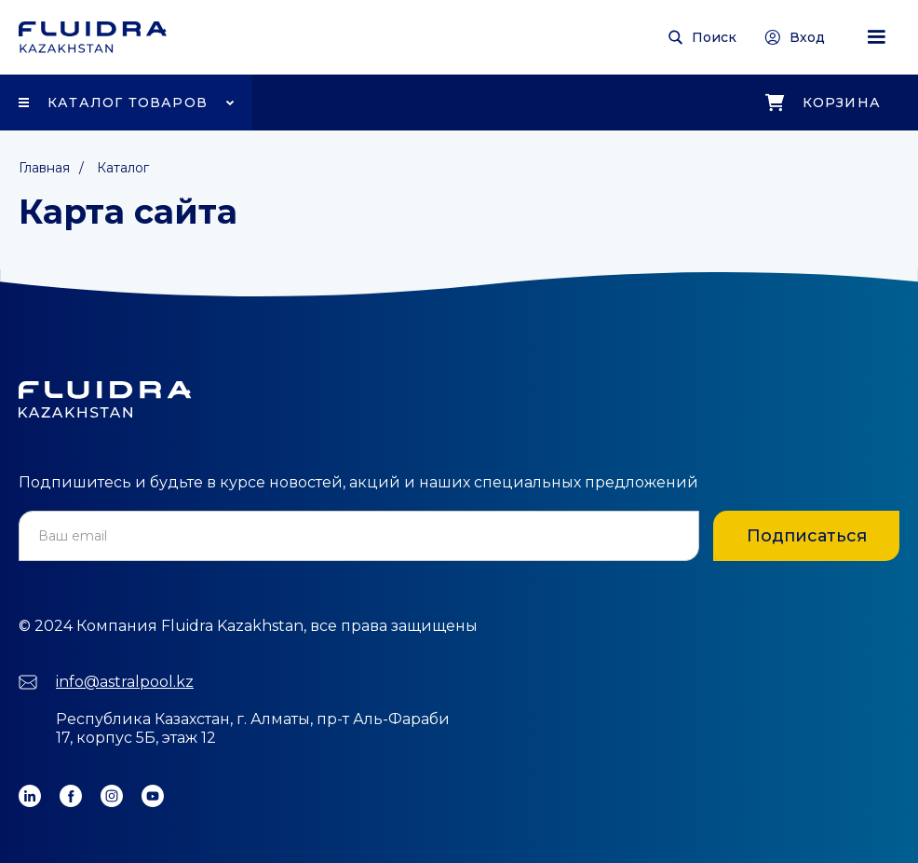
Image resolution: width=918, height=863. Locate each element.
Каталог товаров (127, 102)
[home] (93, 37)
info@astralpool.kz (125, 682)
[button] (876, 37)
